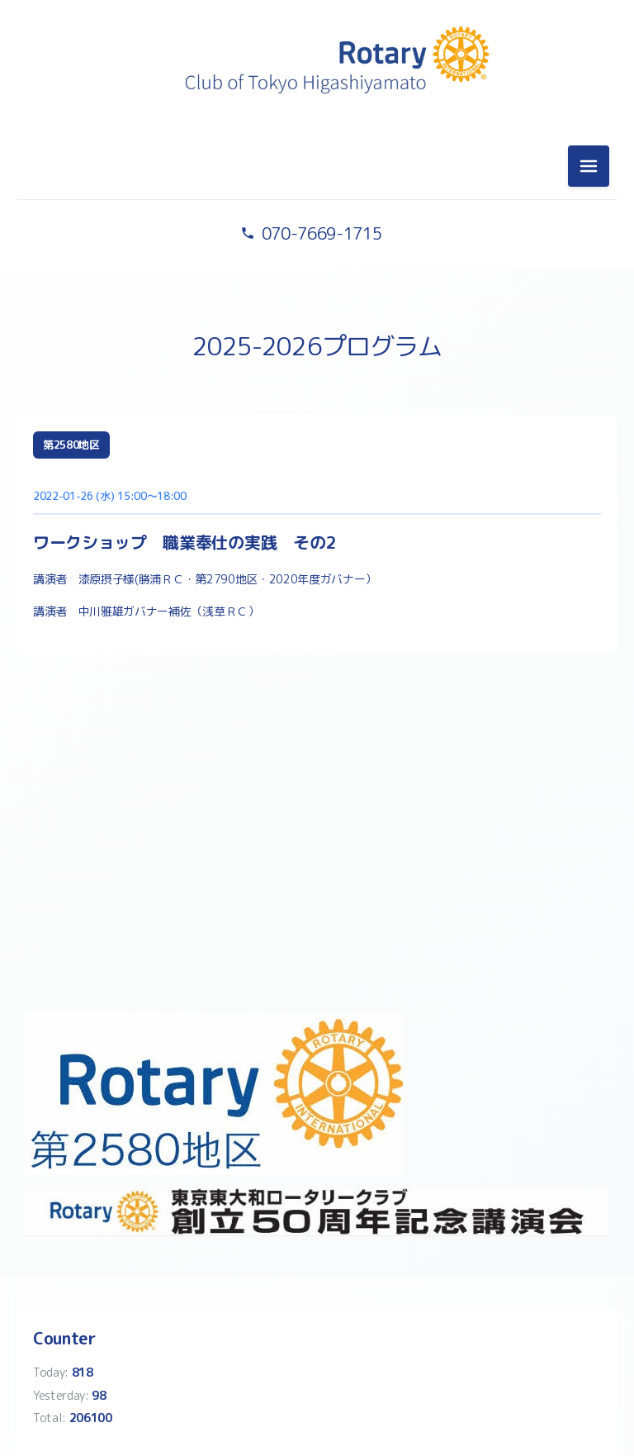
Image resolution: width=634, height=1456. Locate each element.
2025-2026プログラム (317, 346)
